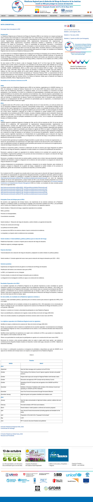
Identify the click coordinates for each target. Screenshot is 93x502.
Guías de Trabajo (40, 15)
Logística (87, 15)
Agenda (11, 15)
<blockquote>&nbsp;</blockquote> (46, 257)
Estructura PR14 (23, 15)
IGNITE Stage (65, 15)
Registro (53, 15)
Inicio (3, 15)
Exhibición (77, 15)
